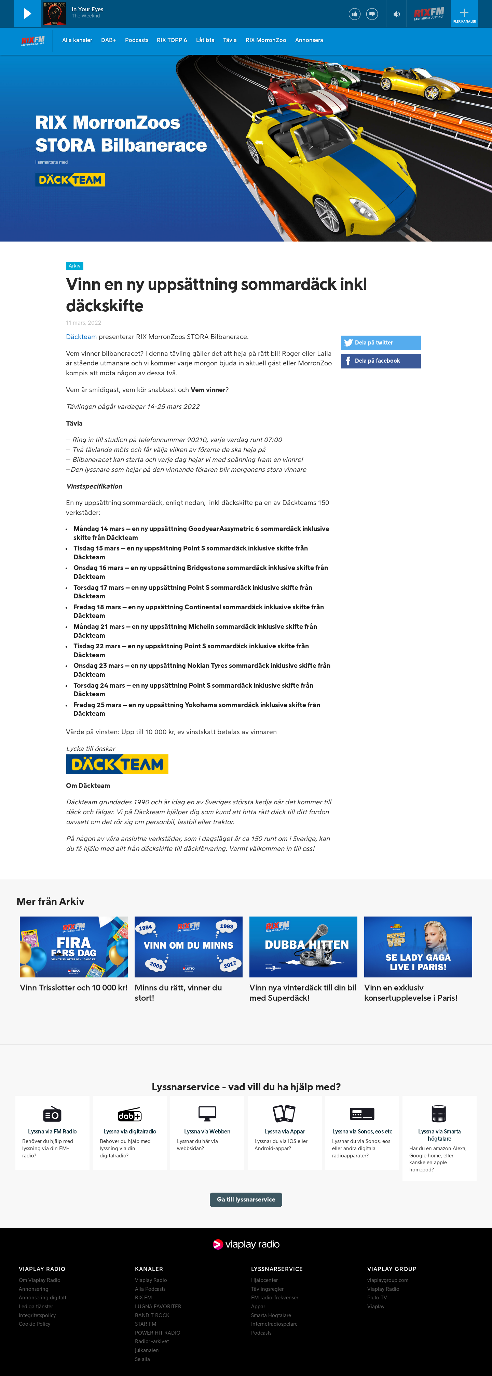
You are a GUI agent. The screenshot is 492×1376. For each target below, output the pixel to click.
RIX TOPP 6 (172, 40)
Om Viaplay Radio (39, 1280)
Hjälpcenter (264, 1280)
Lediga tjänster (36, 1306)
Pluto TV (377, 1297)
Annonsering (34, 1289)
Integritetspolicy (37, 1315)
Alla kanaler (77, 40)
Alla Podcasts (150, 1289)
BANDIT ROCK (152, 1315)
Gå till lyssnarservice (246, 1200)
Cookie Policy (34, 1324)
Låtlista (205, 40)
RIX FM (143, 1297)
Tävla (230, 40)
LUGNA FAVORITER (158, 1306)
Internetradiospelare (274, 1324)
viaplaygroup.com (387, 1280)
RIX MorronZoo (266, 40)
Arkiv (75, 266)
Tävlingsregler (267, 1289)
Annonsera (309, 40)
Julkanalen (147, 1350)
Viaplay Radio (151, 1280)
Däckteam (81, 337)
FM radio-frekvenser (274, 1297)
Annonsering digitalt (42, 1297)
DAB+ (108, 40)
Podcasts (136, 40)
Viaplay (375, 1306)
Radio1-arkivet (152, 1341)
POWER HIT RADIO (157, 1333)
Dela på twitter (374, 343)
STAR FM (145, 1324)
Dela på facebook (377, 361)
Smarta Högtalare (271, 1315)
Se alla (142, 1359)
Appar (258, 1306)
